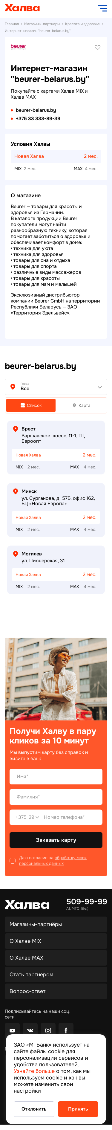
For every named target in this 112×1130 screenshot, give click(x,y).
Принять (78, 1109)
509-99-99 (86, 902)
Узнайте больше (34, 1071)
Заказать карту (56, 840)
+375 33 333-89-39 (38, 119)
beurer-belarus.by (36, 110)
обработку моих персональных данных (53, 860)
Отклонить (34, 1109)
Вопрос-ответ (27, 991)
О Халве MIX (25, 941)
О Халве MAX (26, 958)
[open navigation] (102, 8)
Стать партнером (31, 974)
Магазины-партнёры (36, 924)
